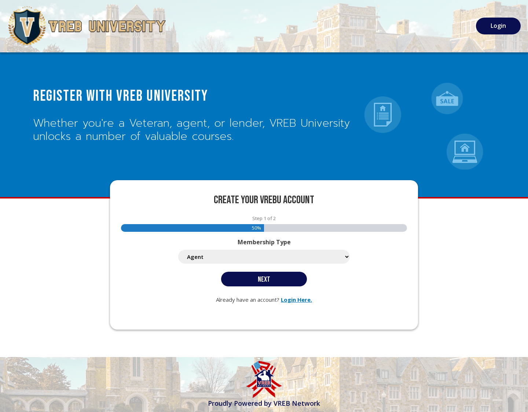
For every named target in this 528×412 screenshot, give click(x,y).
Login (498, 26)
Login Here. (296, 299)
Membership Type (264, 242)
